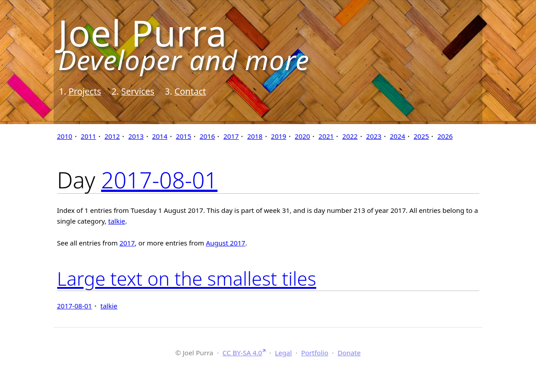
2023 (373, 136)
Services (137, 91)
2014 (159, 136)
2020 (302, 136)
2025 (421, 136)
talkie (116, 220)
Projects (84, 91)
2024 (397, 136)
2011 (88, 136)
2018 (254, 136)
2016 (207, 136)
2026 (444, 136)
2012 (112, 136)
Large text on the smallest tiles (186, 278)
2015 (183, 136)
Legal (283, 352)
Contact (190, 91)
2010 (64, 136)
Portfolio (314, 352)
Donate (349, 352)
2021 (326, 136)
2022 (349, 136)
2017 (231, 136)
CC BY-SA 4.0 (242, 352)
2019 (278, 136)
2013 (135, 136)
